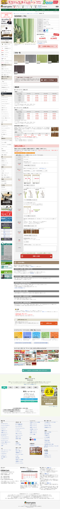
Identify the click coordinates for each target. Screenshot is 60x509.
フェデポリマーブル (6, 60)
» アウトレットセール (19, 463)
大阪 (29, 387)
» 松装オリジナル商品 (19, 459)
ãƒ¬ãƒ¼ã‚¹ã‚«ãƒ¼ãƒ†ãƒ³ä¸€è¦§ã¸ (41, 343)
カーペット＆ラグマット (6, 128)
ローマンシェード (5, 99)
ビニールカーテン (5, 85)
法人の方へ (37, 9)
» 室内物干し (17, 443)
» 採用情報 (46, 453)
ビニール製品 (4, 142)
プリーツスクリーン (5, 113)
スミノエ (4, 56)
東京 (4, 387)
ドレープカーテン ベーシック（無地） (6, 81)
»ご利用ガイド (32, 266)
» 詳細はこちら (49, 467)
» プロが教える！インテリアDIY (50, 422)
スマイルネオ (35, 13)
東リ (3, 58)
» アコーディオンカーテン (20, 428)
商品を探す (4, 9)
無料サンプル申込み (49, 80)
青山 (11, 387)
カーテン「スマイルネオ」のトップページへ (35, 370)
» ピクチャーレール (18, 435)
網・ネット (4, 168)
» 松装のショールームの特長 (35, 422)
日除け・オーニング (5, 173)
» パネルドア (17, 430)
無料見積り (32, 273)
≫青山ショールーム (6, 231)
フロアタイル (4, 130)
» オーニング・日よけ (19, 454)
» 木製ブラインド (4, 430)
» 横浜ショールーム (33, 427)
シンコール (5, 52)
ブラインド (4, 105)
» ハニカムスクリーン (5, 438)
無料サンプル (44, 311)
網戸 (2, 122)
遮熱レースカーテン (5, 68)
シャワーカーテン (5, 89)
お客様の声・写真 (29, 9)
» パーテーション (18, 431)
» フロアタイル (3, 453)
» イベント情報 (32, 434)
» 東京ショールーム (33, 424)
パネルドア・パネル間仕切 (6, 144)
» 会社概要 (46, 451)
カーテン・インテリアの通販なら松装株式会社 (30, 505)
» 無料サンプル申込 (47, 432)
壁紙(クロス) (4, 158)
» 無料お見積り (47, 433)
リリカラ (4, 50)
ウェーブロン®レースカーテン (7, 70)
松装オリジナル (5, 44)
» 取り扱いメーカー (47, 455)
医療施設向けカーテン (6, 87)
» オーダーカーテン (4, 423)
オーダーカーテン (5, 38)
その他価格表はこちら (41, 43)
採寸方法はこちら (43, 168)
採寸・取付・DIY (20, 9)
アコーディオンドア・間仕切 (7, 140)
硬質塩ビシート (4, 160)
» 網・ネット (17, 449)
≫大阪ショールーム (6, 235)
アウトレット (4, 189)
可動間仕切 (4, 150)
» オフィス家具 (18, 444)
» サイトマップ (47, 439)
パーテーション (4, 146)
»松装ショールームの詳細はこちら (30, 384)
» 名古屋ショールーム (34, 429)
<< (26, 470)
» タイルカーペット (4, 451)
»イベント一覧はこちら (53, 406)
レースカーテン (4, 83)
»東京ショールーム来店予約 (29, 401)
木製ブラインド (4, 107)
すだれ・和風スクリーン (6, 118)
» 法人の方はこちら (47, 457)
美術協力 (44, 9)
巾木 (2, 136)
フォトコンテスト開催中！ (53, 9)
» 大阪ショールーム (33, 431)
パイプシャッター (5, 152)
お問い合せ (49, 323)
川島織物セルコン (6, 48)
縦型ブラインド (4, 109)
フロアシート (4, 132)
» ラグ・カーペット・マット (6, 450)
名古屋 (23, 387)
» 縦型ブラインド (4, 432)
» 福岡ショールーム (33, 432)
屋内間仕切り (4, 181)
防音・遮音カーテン (5, 74)
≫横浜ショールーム (6, 232)
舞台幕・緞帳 (4, 91)
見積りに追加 (42, 256)
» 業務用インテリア (18, 461)
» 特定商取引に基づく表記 (49, 444)
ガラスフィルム (4, 120)
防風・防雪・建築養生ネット (7, 177)
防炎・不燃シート (5, 175)
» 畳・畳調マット (4, 457)
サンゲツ (4, 46)
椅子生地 (3, 187)
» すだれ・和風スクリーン (5, 442)
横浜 (17, 387)
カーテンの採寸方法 (5, 40)
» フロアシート (3, 455)
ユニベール (5, 62)
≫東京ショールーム (6, 229)
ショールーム (11, 9)
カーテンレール (4, 101)
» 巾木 (2, 458)
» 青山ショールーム (33, 425)
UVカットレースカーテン (6, 72)
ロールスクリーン (5, 111)
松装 (14, 13)
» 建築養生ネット (18, 452)
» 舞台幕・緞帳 (18, 438)
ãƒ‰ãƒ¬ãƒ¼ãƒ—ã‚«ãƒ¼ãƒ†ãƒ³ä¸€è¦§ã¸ (23, 343)
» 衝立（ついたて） (18, 433)
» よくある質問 (47, 437)
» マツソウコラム (47, 424)
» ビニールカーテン (18, 426)
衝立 (2, 148)
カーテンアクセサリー (6, 103)
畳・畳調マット (4, 134)
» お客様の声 (32, 445)
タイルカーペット (5, 126)
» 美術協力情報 (47, 440)
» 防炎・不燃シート (18, 451)
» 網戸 (2, 445)
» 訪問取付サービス (47, 427)
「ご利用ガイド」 (27, 310)
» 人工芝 (16, 456)
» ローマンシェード (4, 440)
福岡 (36, 387)
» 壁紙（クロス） (18, 437)
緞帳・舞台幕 (4, 154)
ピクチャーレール (5, 162)
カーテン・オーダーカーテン (21, 13)
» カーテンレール (4, 427)
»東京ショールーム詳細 (29, 399)
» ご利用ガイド (47, 435)
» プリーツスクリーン (5, 437)
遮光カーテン (4, 66)
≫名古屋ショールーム (7, 234)
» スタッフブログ (47, 442)
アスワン (4, 54)
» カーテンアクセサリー (5, 425)
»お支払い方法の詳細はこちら (19, 287)
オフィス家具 (4, 183)
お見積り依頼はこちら (48, 46)
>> (32, 470)
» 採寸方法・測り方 (47, 425)
